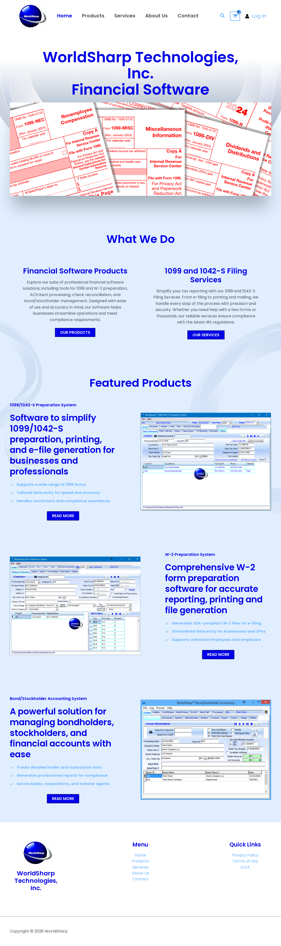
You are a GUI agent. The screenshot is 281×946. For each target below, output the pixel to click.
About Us (156, 15)
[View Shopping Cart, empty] (235, 16)
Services (124, 15)
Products (93, 15)
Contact (188, 15)
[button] (222, 16)
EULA (245, 868)
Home (64, 15)
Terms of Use (245, 862)
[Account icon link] (255, 16)
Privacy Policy (245, 855)
